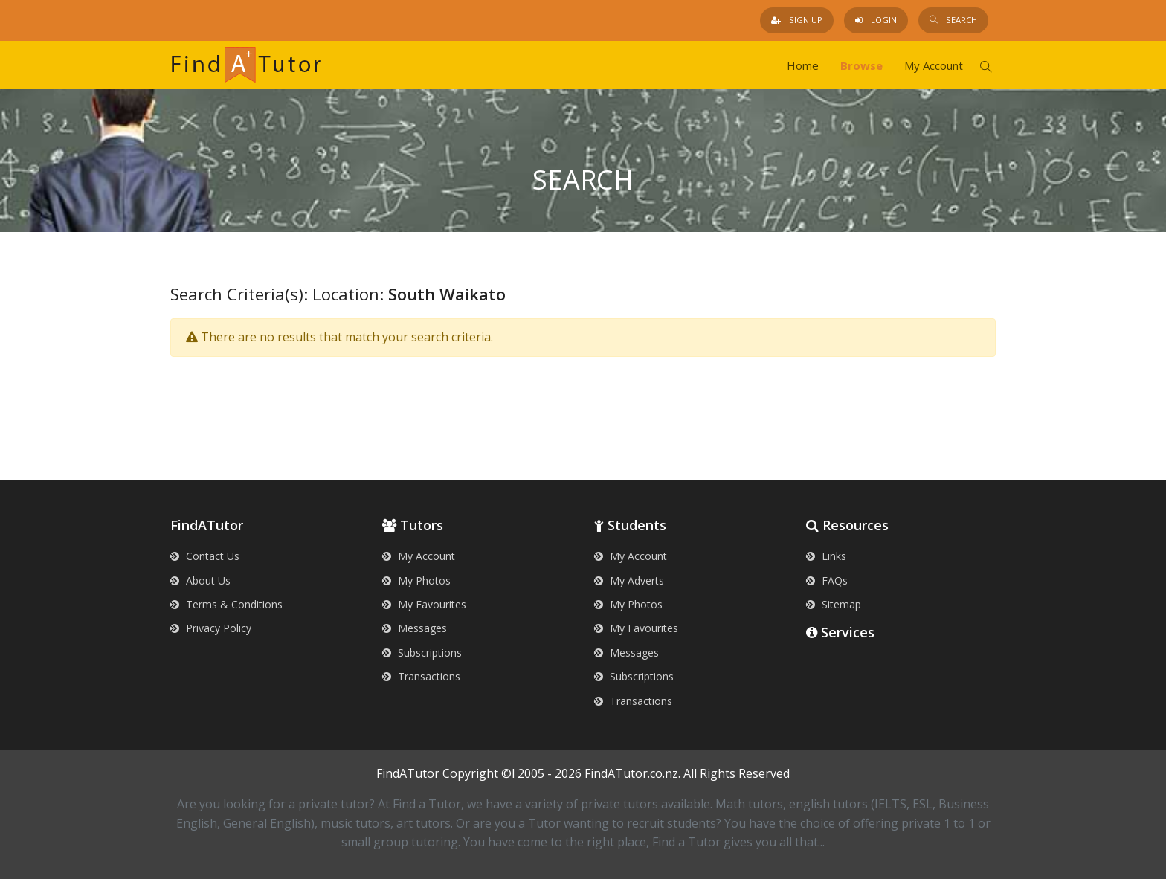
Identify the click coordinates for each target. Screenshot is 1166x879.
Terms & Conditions (226, 604)
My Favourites (424, 604)
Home (803, 65)
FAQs (827, 580)
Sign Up (796, 19)
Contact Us (204, 556)
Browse (861, 65)
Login (876, 19)
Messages (414, 628)
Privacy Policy (210, 628)
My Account (933, 65)
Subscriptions (422, 652)
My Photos (416, 580)
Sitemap (833, 604)
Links (826, 556)
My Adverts (629, 580)
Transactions (421, 676)
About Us (200, 580)
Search (953, 19)
